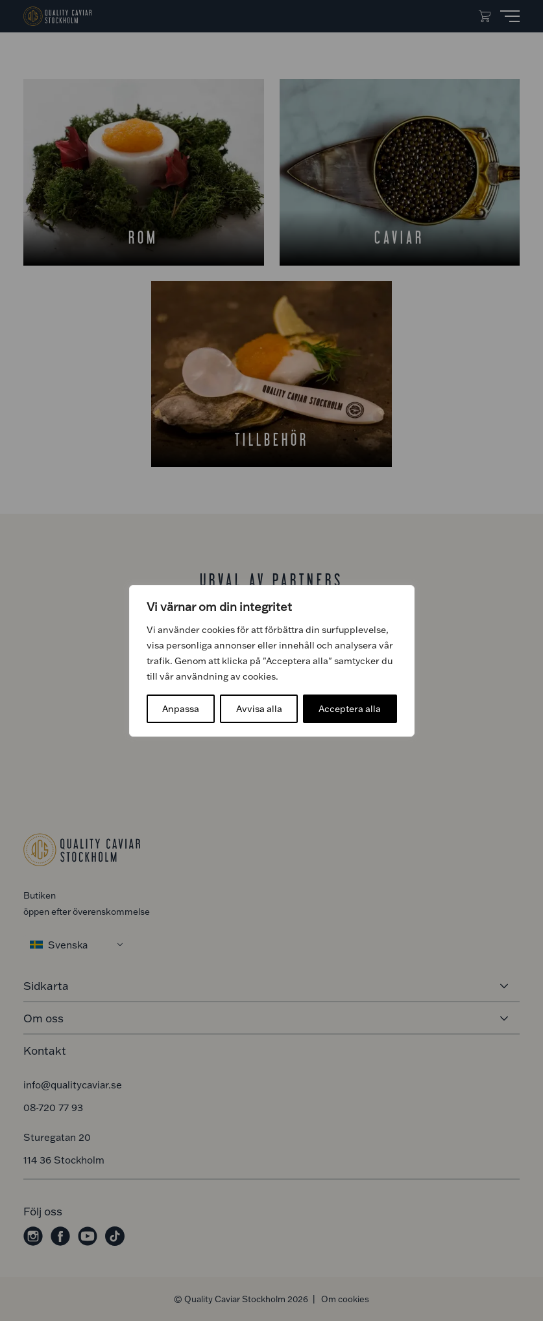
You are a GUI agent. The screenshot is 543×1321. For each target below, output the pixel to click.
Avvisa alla (259, 708)
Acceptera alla (350, 708)
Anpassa (180, 708)
